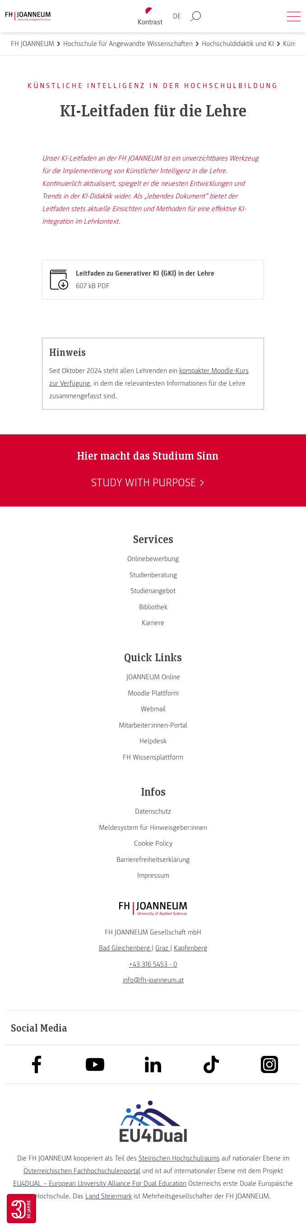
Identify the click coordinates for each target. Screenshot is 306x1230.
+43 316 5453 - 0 (153, 964)
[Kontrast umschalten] (150, 16)
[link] (153, 559)
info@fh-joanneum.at (153, 980)
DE (177, 16)
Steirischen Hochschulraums (179, 1158)
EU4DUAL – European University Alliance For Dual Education (99, 1183)
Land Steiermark (108, 1196)
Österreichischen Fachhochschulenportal (81, 1170)
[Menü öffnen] (294, 16)
